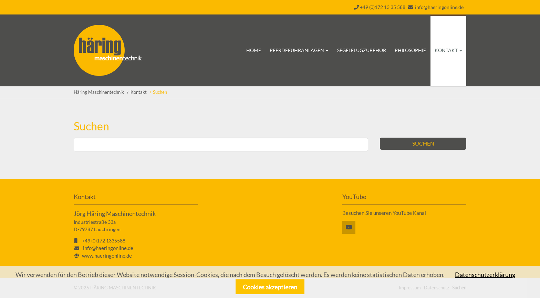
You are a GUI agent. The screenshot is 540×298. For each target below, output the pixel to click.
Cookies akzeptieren (270, 287)
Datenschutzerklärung (485, 274)
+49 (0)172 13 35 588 (379, 7)
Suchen (423, 143)
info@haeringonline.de (439, 7)
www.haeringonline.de (107, 255)
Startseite (108, 50)
